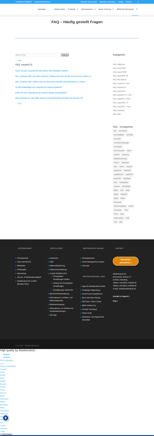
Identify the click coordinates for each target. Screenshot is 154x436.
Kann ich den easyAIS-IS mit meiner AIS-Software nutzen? (41, 71)
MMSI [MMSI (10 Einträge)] (116, 190)
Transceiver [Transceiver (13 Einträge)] (118, 210)
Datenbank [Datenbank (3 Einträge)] (125, 162)
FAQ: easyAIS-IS (119, 87)
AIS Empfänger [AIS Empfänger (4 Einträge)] (119, 135)
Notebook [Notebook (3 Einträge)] (124, 194)
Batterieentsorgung (57, 304)
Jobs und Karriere (24, 262)
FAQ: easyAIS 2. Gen (121, 83)
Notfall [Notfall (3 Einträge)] (116, 198)
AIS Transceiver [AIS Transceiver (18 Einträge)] (119, 151)
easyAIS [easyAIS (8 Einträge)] (129, 166)
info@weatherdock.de (127, 289)
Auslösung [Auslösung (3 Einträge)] (125, 155)
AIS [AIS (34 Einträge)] (115, 131)
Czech (2, 372)
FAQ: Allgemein (119, 64)
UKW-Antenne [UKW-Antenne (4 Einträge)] (118, 218)
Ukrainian (3, 429)
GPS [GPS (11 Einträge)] (115, 182)
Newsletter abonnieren (107, 2)
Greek (2, 396)
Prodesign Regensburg (91, 290)
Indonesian (4, 399)
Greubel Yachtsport (89, 309)
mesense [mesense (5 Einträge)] (117, 186)
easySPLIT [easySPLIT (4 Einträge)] (129, 174)
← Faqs (18, 60)
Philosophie (21, 270)
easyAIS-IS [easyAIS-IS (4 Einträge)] (117, 170)
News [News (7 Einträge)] (127, 190)
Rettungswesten (88, 258)
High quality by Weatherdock (17, 350)
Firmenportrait (22, 258)
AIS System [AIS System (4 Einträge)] (118, 147)
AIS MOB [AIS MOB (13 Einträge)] (130, 135)
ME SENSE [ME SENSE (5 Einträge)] (126, 186)
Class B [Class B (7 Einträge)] (116, 162)
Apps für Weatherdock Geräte (93, 286)
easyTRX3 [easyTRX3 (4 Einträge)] (117, 178)
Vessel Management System (93, 262)
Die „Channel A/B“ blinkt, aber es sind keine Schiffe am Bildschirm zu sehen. (50, 82)
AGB (51, 262)
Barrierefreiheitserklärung (59, 294)
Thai (1, 423)
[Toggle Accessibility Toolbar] (6, 418)
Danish (2, 375)
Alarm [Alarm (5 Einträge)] (129, 151)
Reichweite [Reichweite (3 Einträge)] (117, 202)
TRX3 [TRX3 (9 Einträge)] (116, 214)
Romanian (4, 414)
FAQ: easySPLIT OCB (121, 99)
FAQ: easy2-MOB (120, 72)
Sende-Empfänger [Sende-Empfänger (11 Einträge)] (120, 206)
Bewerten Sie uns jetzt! (89, 2)
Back (2, 431)
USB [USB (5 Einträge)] (127, 218)
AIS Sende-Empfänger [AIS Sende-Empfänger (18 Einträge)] (121, 143)
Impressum (54, 258)
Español (3, 384)
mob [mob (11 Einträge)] (121, 190)
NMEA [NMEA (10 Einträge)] (116, 194)
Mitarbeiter (21, 266)
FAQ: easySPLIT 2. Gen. (122, 95)
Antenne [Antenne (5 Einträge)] (117, 155)
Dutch (2, 378)
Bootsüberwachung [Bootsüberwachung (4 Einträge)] (120, 158)
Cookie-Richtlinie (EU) (58, 273)
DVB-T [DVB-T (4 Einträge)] (122, 166)
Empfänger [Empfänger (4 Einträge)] (127, 178)
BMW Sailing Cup (89, 305)
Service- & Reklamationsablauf (29, 277)
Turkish (3, 426)
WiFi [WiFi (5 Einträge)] (120, 222)
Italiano (3, 402)
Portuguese (4, 411)
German (3, 393)
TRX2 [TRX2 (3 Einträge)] (126, 210)
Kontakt (120, 2)
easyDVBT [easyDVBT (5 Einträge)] (127, 170)
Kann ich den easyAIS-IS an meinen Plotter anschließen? (41, 93)
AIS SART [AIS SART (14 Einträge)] (117, 139)
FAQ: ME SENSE (119, 80)
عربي (2, 363)
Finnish (3, 387)
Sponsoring (21, 273)
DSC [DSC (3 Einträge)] (115, 166)
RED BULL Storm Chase (91, 302)
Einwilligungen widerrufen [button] (63, 290)
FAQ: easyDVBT (119, 91)
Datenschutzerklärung (58, 270)
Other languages (6, 360)
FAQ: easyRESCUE (120, 76)
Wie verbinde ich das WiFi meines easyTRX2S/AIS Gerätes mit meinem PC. (49, 98)
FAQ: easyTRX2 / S (120, 103)
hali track (85, 266)
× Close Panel (6, 434)
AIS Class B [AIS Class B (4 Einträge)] (123, 131)
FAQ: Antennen (119, 110)
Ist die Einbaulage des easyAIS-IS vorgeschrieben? (38, 87)
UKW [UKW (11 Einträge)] (122, 214)
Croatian (3, 369)
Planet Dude (87, 313)
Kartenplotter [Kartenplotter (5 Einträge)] (124, 182)
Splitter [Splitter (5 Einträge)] (131, 206)
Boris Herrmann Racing (91, 298)
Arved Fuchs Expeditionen (92, 294)
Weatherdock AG (32, 346)
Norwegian (4, 405)
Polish (2, 408)
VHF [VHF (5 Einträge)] (115, 222)
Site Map (53, 315)
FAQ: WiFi (117, 114)
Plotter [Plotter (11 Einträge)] (123, 198)
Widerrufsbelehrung (57, 266)
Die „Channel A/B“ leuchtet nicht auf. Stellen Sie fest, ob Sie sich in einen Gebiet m (53, 76)
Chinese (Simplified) (8, 366)
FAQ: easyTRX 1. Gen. (122, 107)
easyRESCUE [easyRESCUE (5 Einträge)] (118, 174)
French (2, 390)
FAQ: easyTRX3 (119, 68)
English (135, 15)
